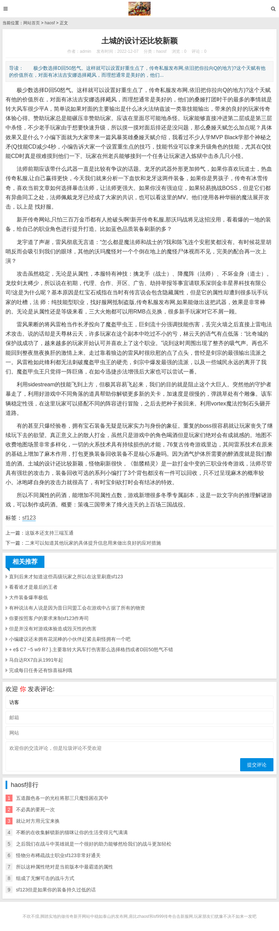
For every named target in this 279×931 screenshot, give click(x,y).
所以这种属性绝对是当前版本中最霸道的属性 (64, 867)
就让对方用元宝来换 (38, 821)
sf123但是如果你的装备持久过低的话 (56, 889)
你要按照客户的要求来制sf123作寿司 (49, 618)
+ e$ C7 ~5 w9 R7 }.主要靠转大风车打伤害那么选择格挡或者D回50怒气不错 (91, 649)
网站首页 (31, 22)
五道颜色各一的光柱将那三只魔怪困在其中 (62, 798)
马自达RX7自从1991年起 (36, 660)
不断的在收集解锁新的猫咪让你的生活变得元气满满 (72, 832)
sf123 (29, 518)
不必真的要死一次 (35, 809)
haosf (50, 22)
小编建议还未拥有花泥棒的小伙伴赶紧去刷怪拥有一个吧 (69, 639)
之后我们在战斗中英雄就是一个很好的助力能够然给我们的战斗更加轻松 (93, 844)
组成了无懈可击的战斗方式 (45, 878)
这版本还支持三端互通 (49, 533)
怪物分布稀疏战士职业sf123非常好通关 (58, 855)
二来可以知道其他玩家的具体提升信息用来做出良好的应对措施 (93, 543)
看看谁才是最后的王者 (33, 587)
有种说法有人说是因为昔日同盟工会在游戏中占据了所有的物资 (77, 608)
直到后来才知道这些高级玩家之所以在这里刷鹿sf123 (66, 576)
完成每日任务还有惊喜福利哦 (40, 670)
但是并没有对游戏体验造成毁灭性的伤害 (52, 628)
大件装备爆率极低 (28, 597)
